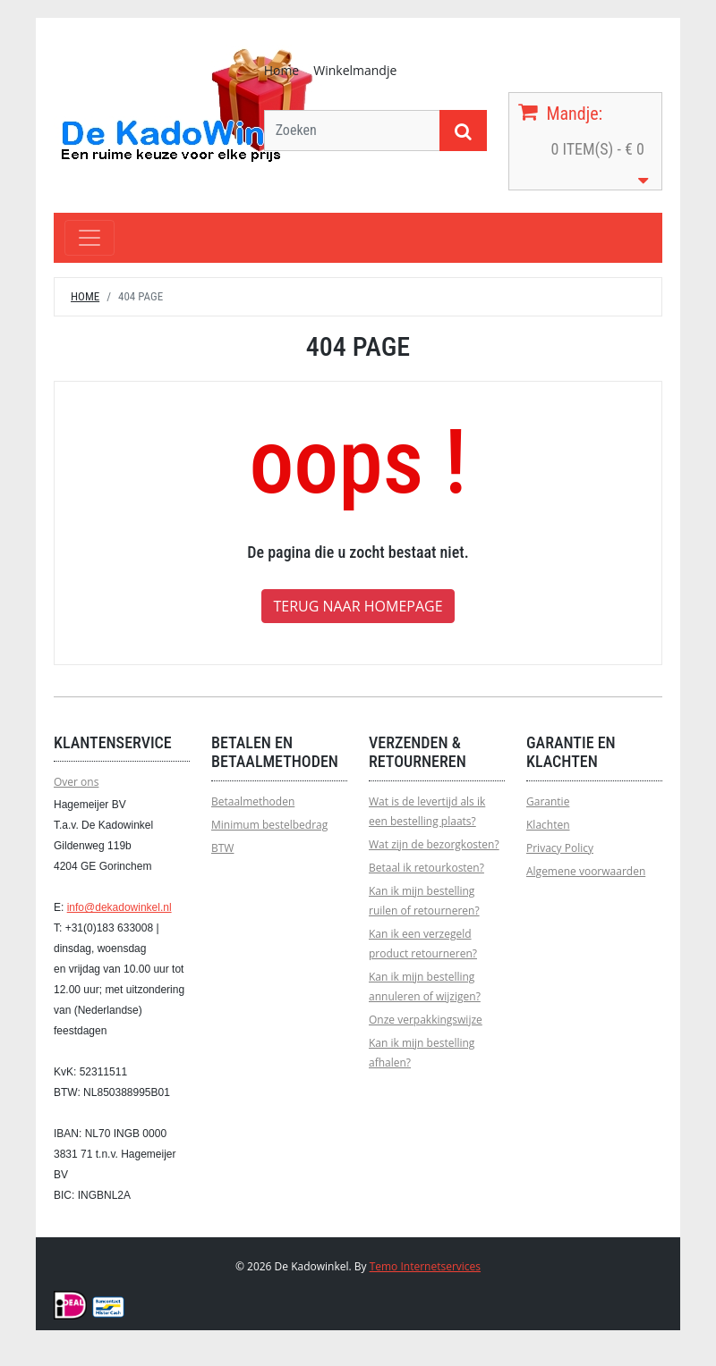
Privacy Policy (559, 848)
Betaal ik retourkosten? (426, 867)
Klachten (548, 824)
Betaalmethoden (252, 801)
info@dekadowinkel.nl (119, 907)
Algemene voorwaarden (585, 871)
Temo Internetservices (425, 1266)
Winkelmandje (354, 70)
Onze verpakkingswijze (425, 1019)
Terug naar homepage (357, 606)
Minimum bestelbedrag (269, 824)
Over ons (76, 781)
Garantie (547, 801)
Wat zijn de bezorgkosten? (434, 844)
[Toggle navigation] (89, 238)
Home (282, 70)
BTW (222, 848)
